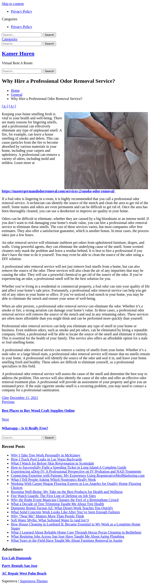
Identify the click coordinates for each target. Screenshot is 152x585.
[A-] (5, 106)
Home (15, 90)
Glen (5, 398)
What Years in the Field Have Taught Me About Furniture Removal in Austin (66, 540)
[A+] (12, 106)
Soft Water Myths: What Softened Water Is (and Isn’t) (50, 520)
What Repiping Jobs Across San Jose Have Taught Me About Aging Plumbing (67, 536)
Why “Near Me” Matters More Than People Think (47, 516)
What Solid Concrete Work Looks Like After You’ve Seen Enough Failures (65, 512)
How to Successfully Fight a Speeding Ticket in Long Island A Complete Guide (68, 467)
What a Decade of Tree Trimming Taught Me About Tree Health (57, 504)
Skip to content (13, 4)
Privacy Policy (21, 11)
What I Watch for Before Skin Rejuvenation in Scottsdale (52, 463)
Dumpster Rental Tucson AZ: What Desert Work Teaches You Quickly (62, 508)
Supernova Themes (34, 581)
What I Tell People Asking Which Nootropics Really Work (53, 479)
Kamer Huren (18, 53)
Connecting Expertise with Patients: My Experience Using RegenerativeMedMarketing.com (78, 475)
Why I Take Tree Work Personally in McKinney (45, 455)
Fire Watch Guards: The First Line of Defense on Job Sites (53, 496)
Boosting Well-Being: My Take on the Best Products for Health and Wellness (67, 492)
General (16, 95)
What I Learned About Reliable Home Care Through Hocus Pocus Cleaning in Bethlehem (76, 532)
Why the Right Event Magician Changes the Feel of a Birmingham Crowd (64, 500)
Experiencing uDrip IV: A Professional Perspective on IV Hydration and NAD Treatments (76, 471)
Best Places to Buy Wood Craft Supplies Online (38, 410)
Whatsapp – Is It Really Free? (25, 428)
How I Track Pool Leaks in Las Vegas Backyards (46, 459)
